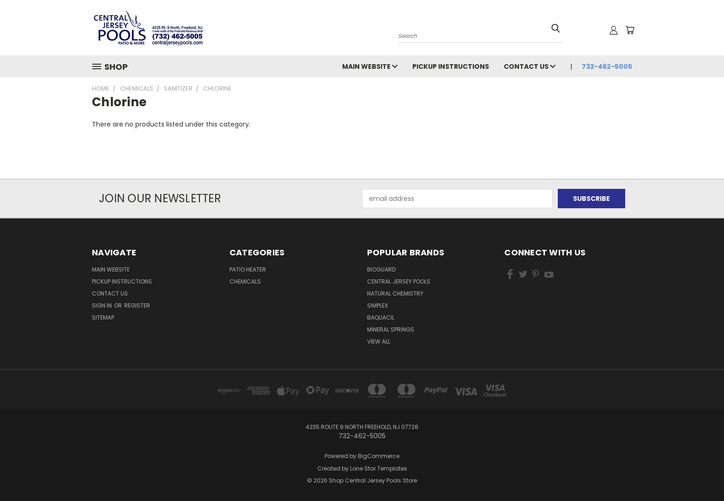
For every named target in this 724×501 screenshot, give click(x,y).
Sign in (102, 305)
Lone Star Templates (378, 468)
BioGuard (381, 269)
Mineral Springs (390, 329)
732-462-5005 (607, 66)
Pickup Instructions (450, 66)
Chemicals (245, 281)
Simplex (377, 305)
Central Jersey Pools (398, 281)
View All (378, 341)
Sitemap (103, 317)
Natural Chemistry (395, 293)
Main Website (370, 66)
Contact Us (529, 66)
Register (137, 305)
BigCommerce (378, 456)
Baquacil (380, 317)
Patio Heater (247, 269)
